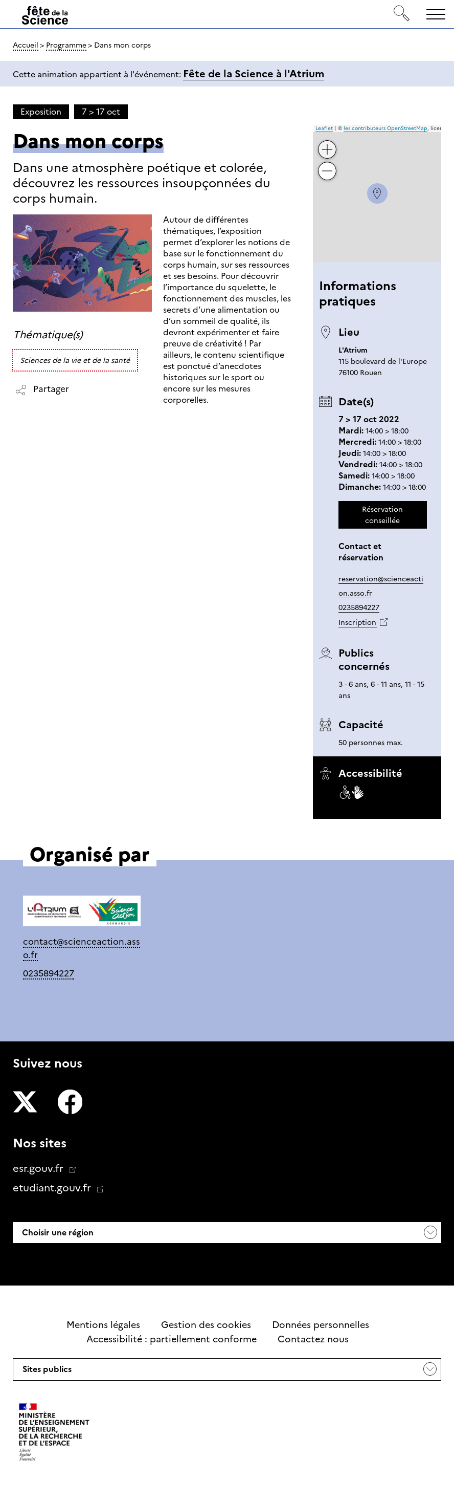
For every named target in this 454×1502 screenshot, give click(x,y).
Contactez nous (313, 1339)
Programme (66, 45)
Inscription (357, 622)
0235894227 (358, 607)
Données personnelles (320, 1325)
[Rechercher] (401, 14)
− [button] (327, 163)
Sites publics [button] (46, 1372)
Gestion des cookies (206, 1325)
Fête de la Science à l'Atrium (253, 74)
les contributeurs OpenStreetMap (385, 128)
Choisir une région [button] (57, 1232)
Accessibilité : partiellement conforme (171, 1339)
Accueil (25, 45)
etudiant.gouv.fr (53, 1188)
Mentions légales (103, 1325)
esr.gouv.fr (39, 1168)
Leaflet (324, 128)
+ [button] (327, 142)
